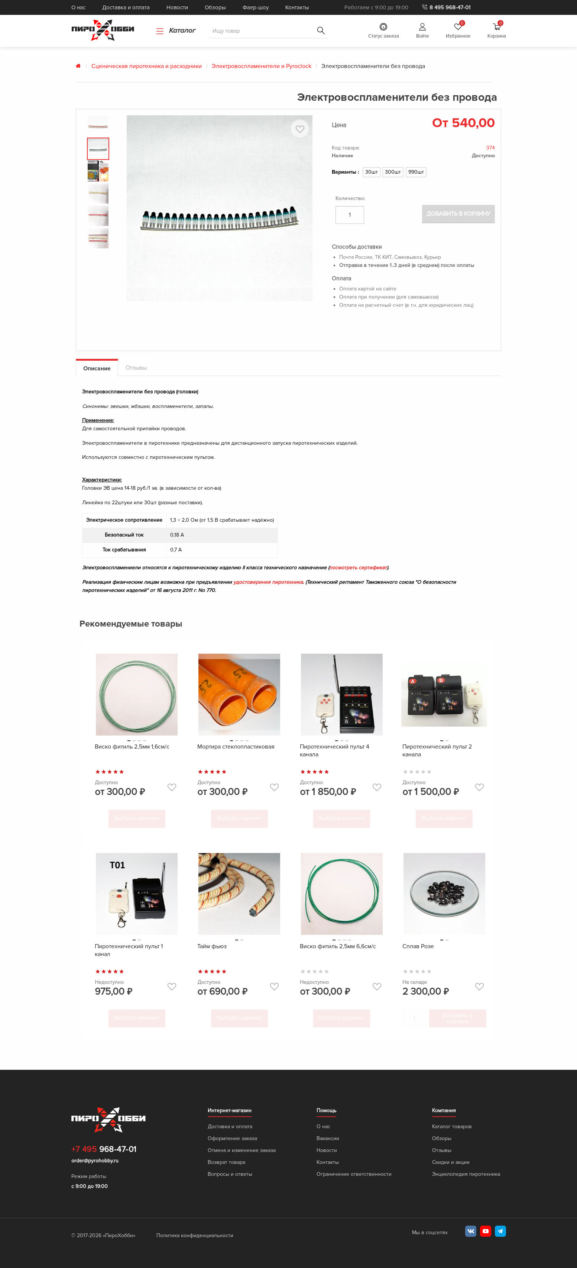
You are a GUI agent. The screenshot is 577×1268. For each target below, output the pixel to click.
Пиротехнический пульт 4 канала (334, 754)
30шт (371, 172)
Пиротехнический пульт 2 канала (437, 754)
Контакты (297, 7)
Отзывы (441, 1151)
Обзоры (215, 7)
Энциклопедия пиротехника (466, 1174)
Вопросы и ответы (230, 1174)
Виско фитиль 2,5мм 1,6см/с (132, 750)
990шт (416, 172)
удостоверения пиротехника (267, 585)
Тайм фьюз (212, 948)
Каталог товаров (452, 1127)
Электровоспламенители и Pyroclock (261, 66)
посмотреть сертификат (357, 571)
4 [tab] (144, 743)
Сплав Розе (418, 948)
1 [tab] (128, 743)
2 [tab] (134, 743)
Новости (177, 7)
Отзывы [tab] (136, 371)
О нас (78, 7)
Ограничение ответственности (354, 1174)
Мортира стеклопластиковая (236, 750)
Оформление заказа (232, 1139)
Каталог (176, 30)
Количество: (350, 198)
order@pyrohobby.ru (95, 1161)
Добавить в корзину (458, 215)
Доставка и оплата (126, 7)
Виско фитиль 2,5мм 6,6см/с (338, 948)
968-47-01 (103, 1150)
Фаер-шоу (256, 7)
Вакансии (328, 1139)
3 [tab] (139, 743)
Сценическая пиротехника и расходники (146, 66)
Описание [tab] (97, 372)
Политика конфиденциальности (194, 1236)
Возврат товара (226, 1162)
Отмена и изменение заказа (242, 1151)
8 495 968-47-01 (446, 7)
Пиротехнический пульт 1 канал (129, 952)
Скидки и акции (451, 1162)
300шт (393, 172)
